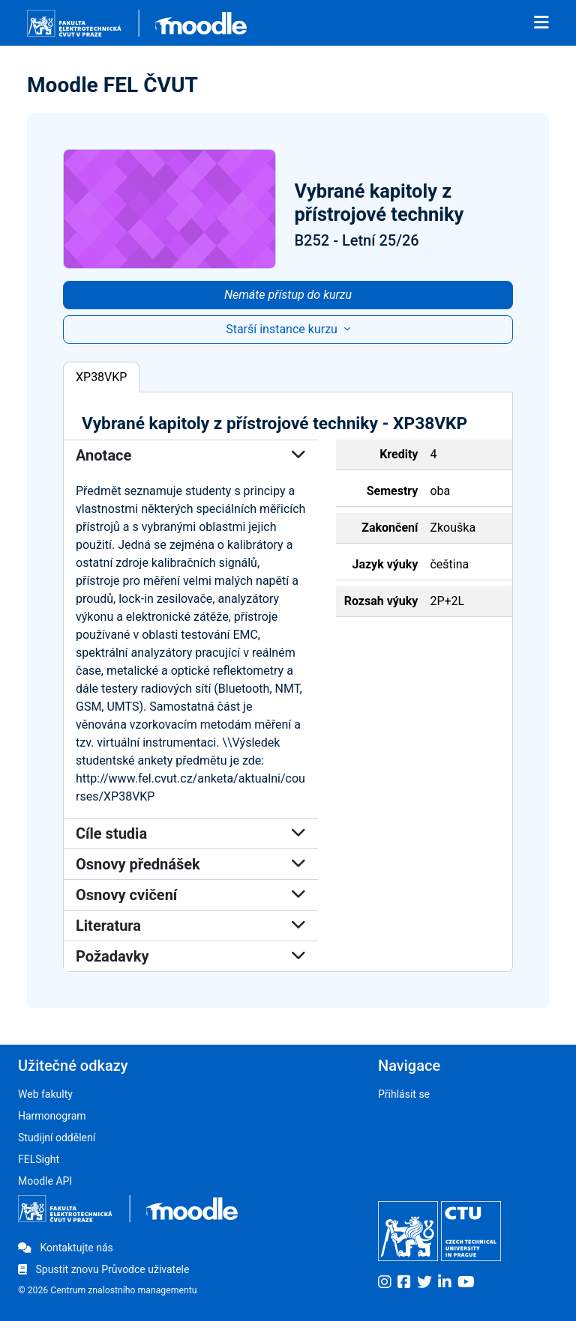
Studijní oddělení (56, 1138)
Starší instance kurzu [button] (283, 329)
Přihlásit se (404, 1094)
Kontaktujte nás (65, 1248)
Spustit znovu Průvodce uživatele (103, 1269)
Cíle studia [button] (191, 833)
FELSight (38, 1159)
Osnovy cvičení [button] (191, 895)
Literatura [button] (191, 926)
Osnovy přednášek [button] (191, 864)
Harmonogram (52, 1116)
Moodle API (45, 1181)
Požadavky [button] (191, 956)
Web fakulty (45, 1094)
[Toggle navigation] (541, 23)
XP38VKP (101, 377)
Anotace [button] (191, 455)
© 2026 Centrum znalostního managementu (107, 1290)
